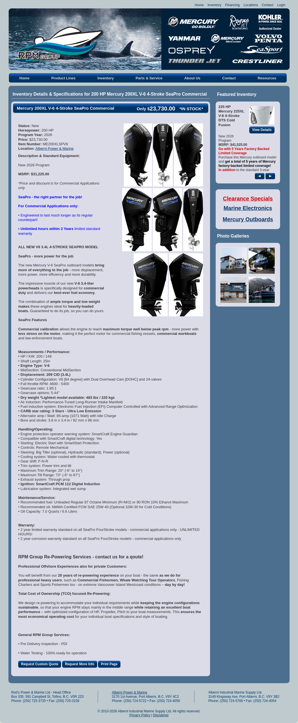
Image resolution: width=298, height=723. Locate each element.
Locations (251, 5)
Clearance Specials (248, 198)
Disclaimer (161, 715)
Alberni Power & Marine (54, 148)
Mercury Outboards (248, 219)
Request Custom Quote (41, 664)
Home (199, 5)
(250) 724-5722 (135, 701)
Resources (267, 78)
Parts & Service (149, 78)
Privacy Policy (139, 715)
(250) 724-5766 (231, 701)
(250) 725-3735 (34, 701)
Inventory (214, 5)
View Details (263, 129)
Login (281, 5)
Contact (267, 5)
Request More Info (81, 664)
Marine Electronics (248, 208)
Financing (232, 5)
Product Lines (63, 78)
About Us (192, 78)
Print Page (110, 664)
